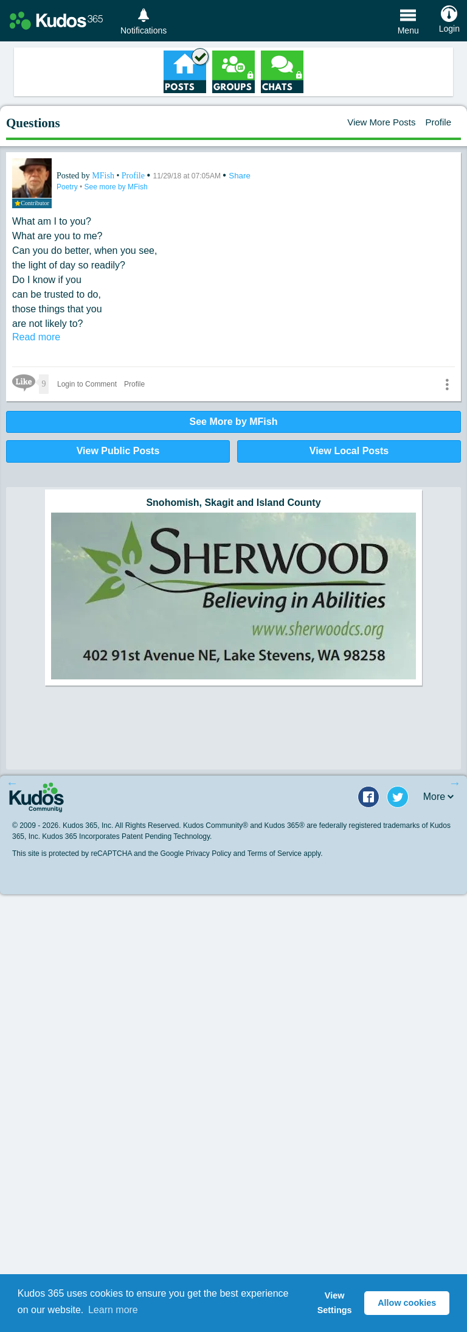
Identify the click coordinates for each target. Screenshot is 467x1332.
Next (455, 783)
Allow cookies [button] (407, 1303)
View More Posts (381, 122)
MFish (104, 175)
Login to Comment (87, 384)
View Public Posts (118, 451)
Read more (36, 337)
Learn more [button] (113, 1310)
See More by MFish (234, 421)
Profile (438, 122)
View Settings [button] (334, 1303)
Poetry (68, 187)
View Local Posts (349, 451)
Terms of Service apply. (285, 853)
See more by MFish (116, 187)
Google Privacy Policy (195, 853)
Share (240, 175)
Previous (12, 783)
